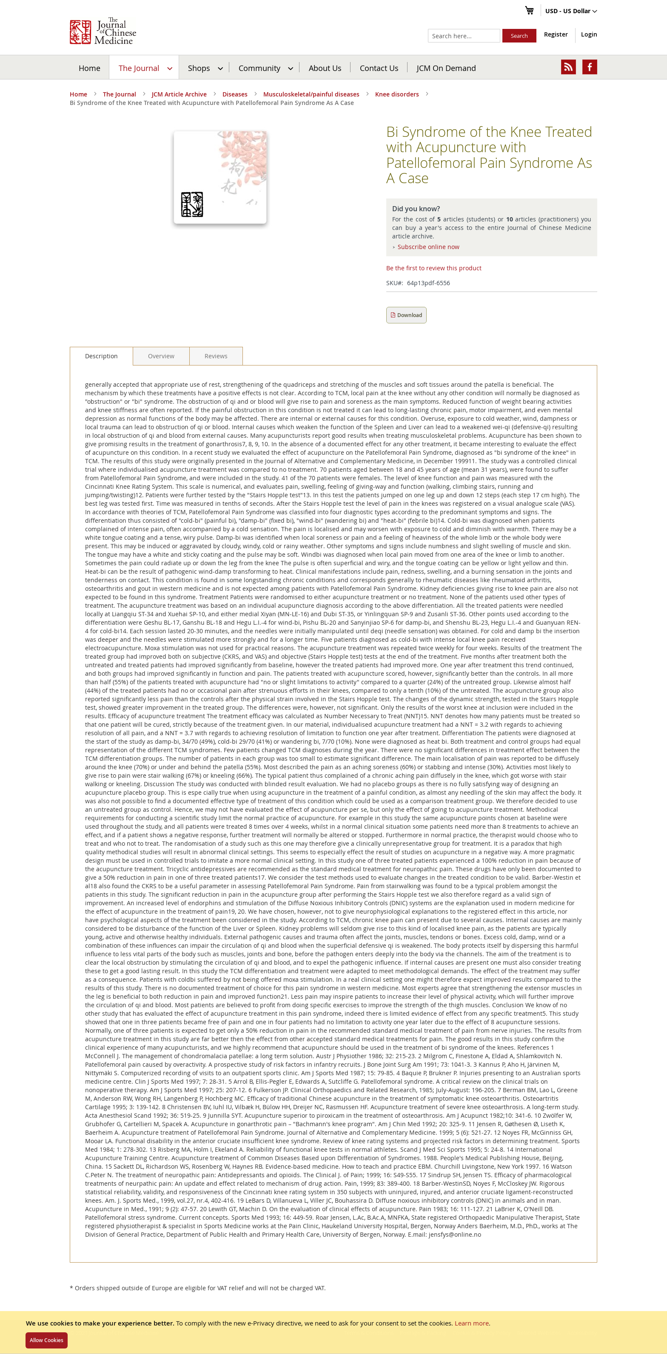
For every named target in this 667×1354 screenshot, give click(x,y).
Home (89, 67)
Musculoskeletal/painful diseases (311, 94)
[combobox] (464, 35)
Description (101, 356)
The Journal (119, 94)
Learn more (472, 1323)
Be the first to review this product (434, 268)
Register (556, 34)
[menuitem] (144, 67)
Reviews (216, 356)
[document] (333, 1332)
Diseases (235, 94)
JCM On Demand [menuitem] (446, 67)
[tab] (101, 356)
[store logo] (103, 30)
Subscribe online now (428, 247)
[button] (571, 11)
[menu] (333, 67)
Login (589, 34)
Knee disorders (397, 94)
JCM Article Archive (179, 94)
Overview (161, 356)
